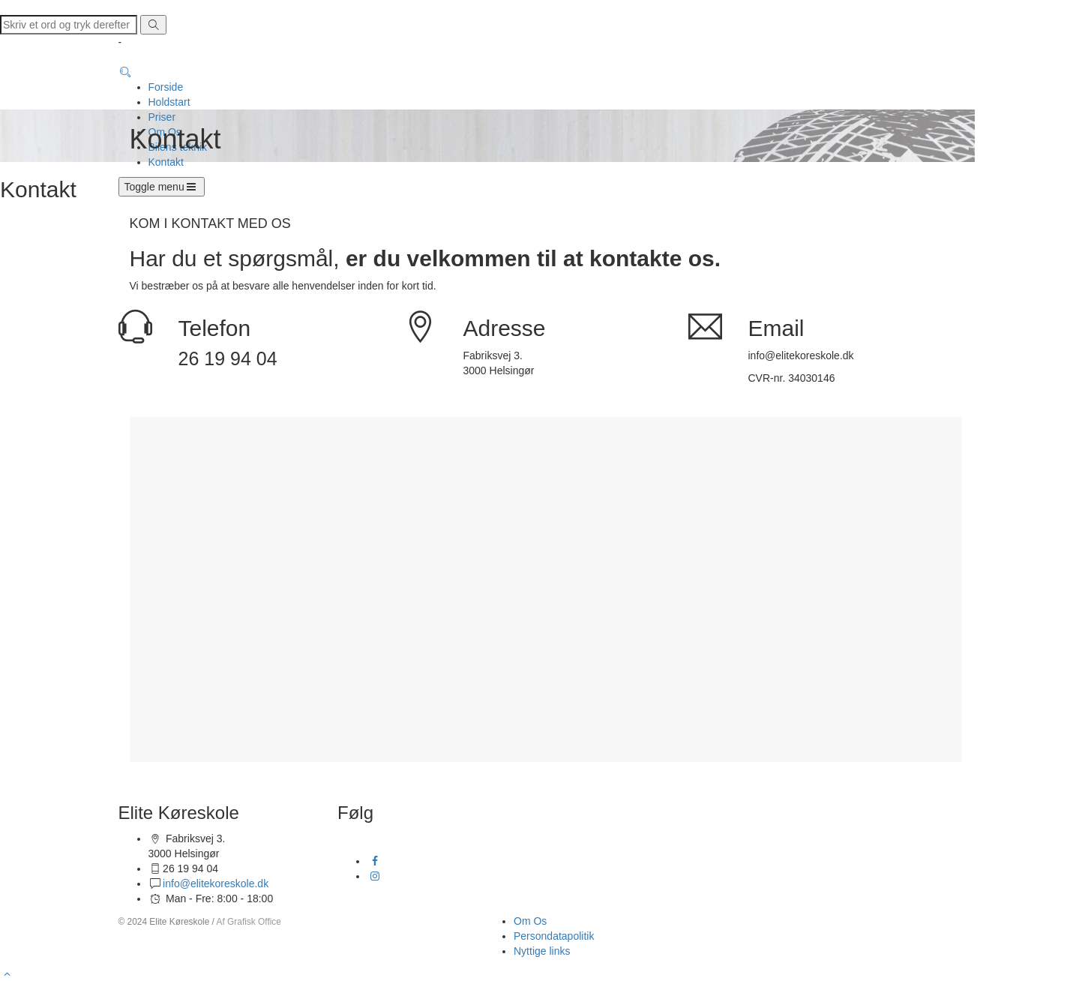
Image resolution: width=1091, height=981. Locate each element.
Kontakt (166, 162)
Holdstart (169, 102)
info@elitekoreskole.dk (215, 884)
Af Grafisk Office (249, 921)
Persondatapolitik (554, 936)
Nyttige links (542, 951)
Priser (162, 117)
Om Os (530, 921)
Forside (166, 87)
